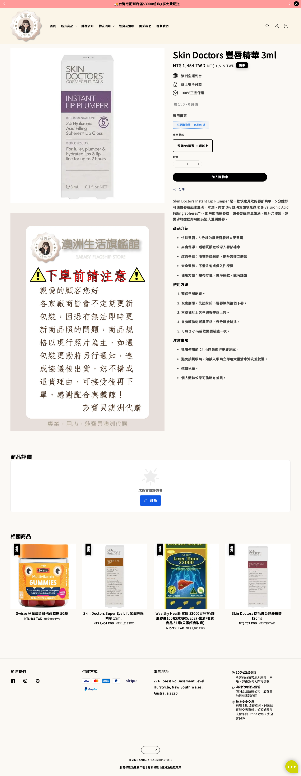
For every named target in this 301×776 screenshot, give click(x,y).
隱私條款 (153, 767)
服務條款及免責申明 (132, 767)
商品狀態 (178, 135)
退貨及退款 (126, 26)
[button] (267, 26)
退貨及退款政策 (171, 767)
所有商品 (67, 26)
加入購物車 (220, 177)
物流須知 (105, 26)
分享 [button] (179, 189)
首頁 (53, 26)
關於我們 (145, 26)
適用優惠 (180, 115)
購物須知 (87, 26)
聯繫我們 (162, 26)
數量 (176, 157)
